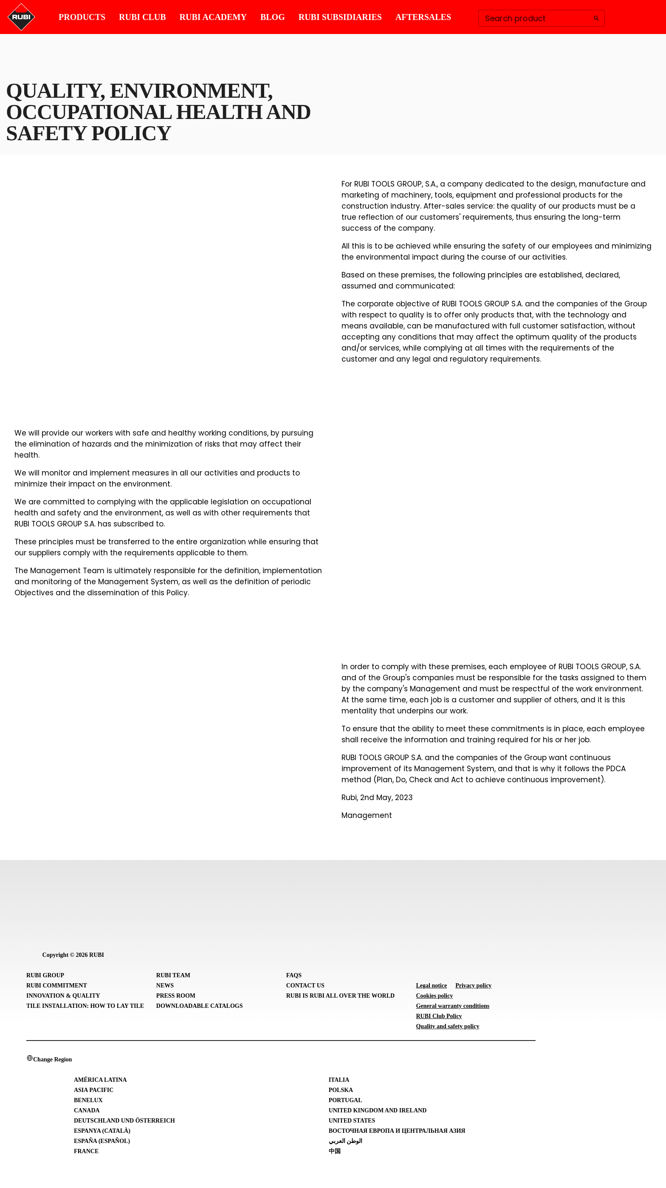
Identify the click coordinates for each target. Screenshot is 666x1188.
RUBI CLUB (142, 17)
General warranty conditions (452, 1006)
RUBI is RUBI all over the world (340, 996)
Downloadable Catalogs (199, 1006)
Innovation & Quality (63, 996)
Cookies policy (434, 996)
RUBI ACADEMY (213, 17)
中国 (335, 1151)
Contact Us (305, 985)
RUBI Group (45, 975)
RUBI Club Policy (439, 1016)
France (86, 1151)
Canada (87, 1110)
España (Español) (102, 1141)
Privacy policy (473, 985)
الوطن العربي (346, 1141)
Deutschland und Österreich (124, 1120)
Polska (341, 1090)
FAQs (294, 975)
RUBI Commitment (56, 985)
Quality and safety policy (447, 1026)
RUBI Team (173, 975)
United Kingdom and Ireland (378, 1110)
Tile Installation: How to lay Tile (85, 1006)
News (165, 985)
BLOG (272, 17)
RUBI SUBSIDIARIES (340, 17)
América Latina (100, 1080)
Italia (339, 1080)
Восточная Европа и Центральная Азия (397, 1131)
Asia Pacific (93, 1090)
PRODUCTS (82, 17)
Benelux (88, 1100)
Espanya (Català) (102, 1131)
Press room (175, 996)
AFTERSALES (423, 17)
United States (352, 1120)
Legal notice (431, 985)
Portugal (345, 1100)
